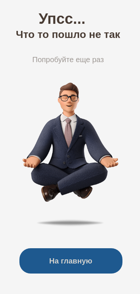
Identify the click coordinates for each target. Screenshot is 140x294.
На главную (70, 261)
